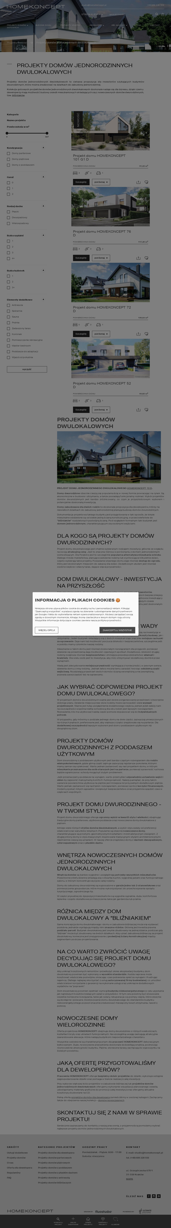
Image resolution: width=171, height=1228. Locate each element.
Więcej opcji (46, 630)
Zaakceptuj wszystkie (117, 630)
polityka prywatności (109, 620)
